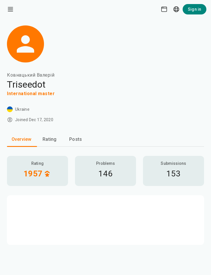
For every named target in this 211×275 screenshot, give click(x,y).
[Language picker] (176, 9)
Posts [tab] (75, 139)
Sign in (194, 9)
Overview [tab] (21, 139)
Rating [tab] (49, 139)
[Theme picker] (164, 9)
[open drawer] (10, 9)
